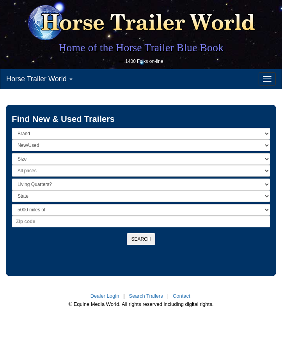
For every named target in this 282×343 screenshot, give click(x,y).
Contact (181, 296)
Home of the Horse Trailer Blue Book (141, 47)
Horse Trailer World (39, 79)
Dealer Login (104, 296)
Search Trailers (146, 296)
